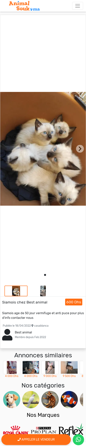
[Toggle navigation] (77, 6)
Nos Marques (43, 415)
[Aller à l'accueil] (24, 6)
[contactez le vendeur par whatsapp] (78, 439)
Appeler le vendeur (36, 439)
